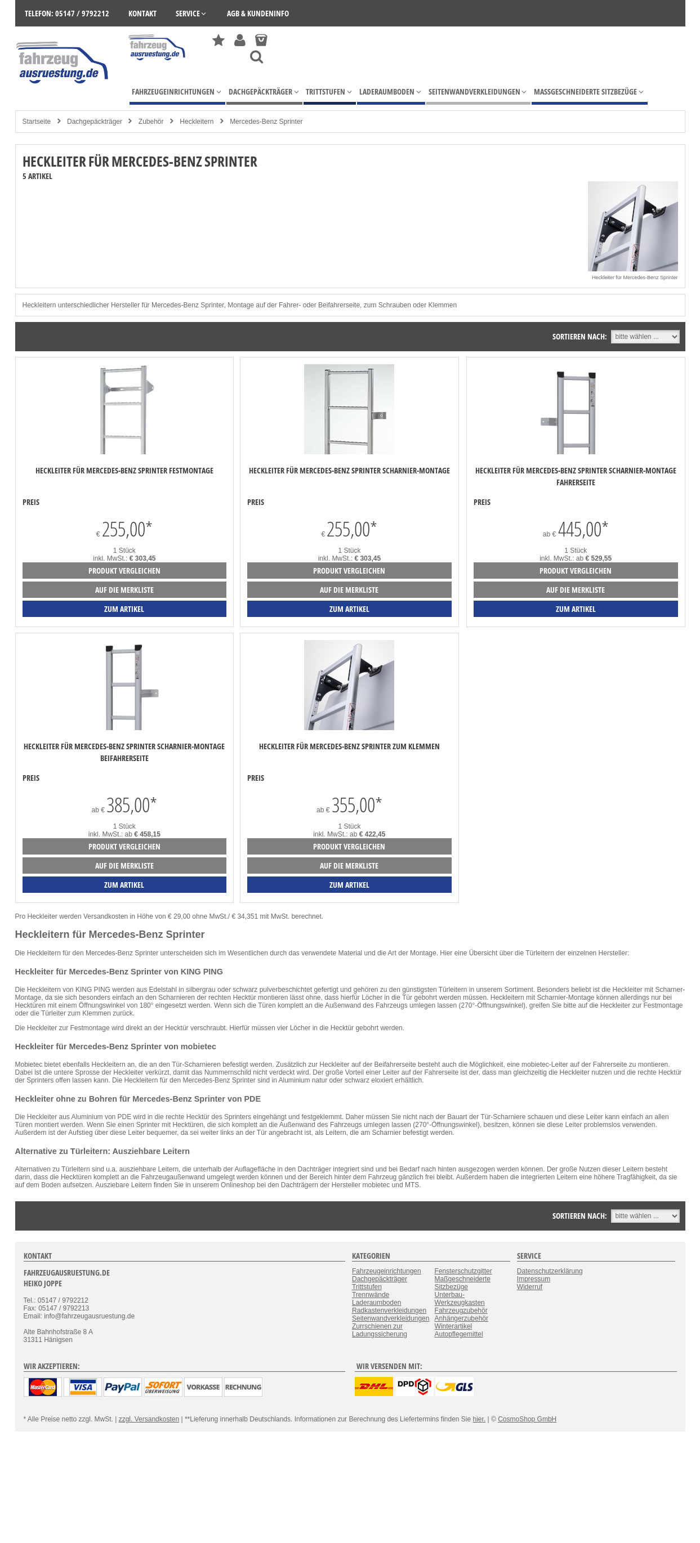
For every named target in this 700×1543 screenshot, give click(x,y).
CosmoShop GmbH (527, 1419)
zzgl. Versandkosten (149, 1419)
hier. (479, 1419)
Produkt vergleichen (124, 570)
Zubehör (151, 122)
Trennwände (370, 1295)
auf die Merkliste (124, 589)
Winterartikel (453, 1326)
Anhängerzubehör (461, 1318)
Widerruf (529, 1287)
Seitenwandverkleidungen (390, 1318)
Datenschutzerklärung (550, 1271)
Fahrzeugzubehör (461, 1310)
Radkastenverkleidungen (389, 1310)
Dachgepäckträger (94, 122)
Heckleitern (196, 122)
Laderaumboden (376, 1303)
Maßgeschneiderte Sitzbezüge (463, 1283)
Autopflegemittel (459, 1334)
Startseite (37, 122)
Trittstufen (367, 1287)
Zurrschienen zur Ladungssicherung (379, 1330)
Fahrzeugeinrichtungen (386, 1271)
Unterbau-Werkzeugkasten (460, 1299)
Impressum (533, 1279)
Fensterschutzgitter (463, 1271)
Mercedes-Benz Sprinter (266, 122)
